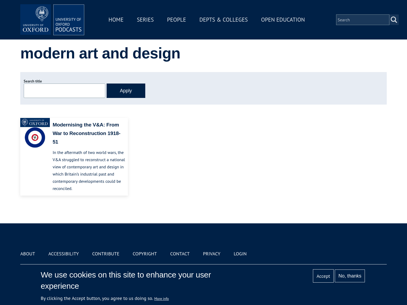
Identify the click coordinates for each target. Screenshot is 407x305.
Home (115, 19)
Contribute (105, 254)
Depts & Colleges (223, 19)
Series (145, 19)
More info (161, 298)
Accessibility (63, 254)
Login (240, 254)
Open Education (283, 19)
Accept (323, 276)
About (27, 254)
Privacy (211, 254)
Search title (33, 81)
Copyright (145, 254)
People (176, 19)
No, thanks (350, 276)
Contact (180, 254)
